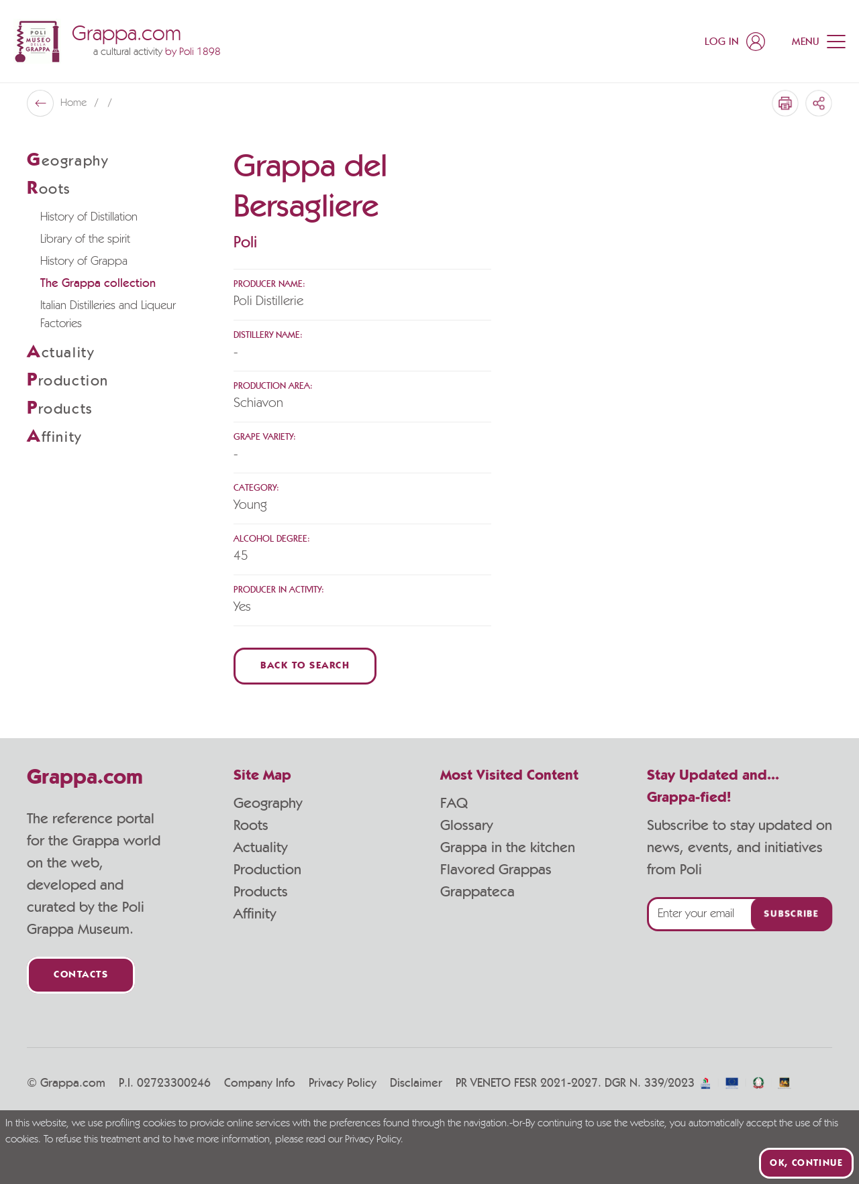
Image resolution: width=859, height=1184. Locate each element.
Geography (268, 803)
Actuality (260, 847)
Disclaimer (416, 1083)
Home (74, 103)
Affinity (255, 913)
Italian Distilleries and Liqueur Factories (108, 315)
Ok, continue (806, 1163)
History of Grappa (84, 261)
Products (261, 891)
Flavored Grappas (496, 869)
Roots (251, 825)
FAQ (454, 803)
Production (267, 869)
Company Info (259, 1083)
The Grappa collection (98, 284)
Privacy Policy (342, 1083)
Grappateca (477, 891)
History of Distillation (89, 217)
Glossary (466, 825)
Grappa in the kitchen (507, 847)
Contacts (81, 975)
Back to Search (305, 666)
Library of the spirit (85, 239)
